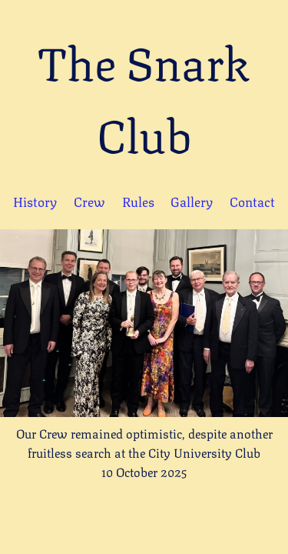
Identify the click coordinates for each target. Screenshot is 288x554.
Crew (89, 201)
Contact (252, 201)
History (35, 201)
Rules (138, 201)
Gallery (191, 201)
